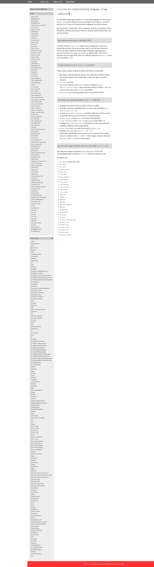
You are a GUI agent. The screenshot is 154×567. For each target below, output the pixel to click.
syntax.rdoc (34, 178)
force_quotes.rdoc (36, 93)
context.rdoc (34, 36)
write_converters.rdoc (37, 97)
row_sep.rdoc (35, 91)
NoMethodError (35, 407)
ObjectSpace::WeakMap (38, 418)
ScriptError (34, 490)
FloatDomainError (36, 326)
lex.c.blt (33, 225)
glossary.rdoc (35, 27)
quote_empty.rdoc (36, 95)
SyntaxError (34, 509)
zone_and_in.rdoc (36, 223)
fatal (32, 556)
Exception (34, 303)
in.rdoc (33, 206)
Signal (32, 494)
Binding (33, 250)
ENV (32, 265)
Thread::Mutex (35, 526)
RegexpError (34, 466)
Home (30, 2)
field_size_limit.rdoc (37, 110)
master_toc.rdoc (35, 55)
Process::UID (34, 432)
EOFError (34, 267)
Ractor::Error (34, 439)
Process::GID (34, 426)
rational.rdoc (34, 34)
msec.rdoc (34, 210)
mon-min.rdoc (35, 208)
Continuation (34, 260)
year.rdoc (33, 220)
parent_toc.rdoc (35, 59)
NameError (34, 396)
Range (32, 456)
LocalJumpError (35, 381)
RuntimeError (35, 488)
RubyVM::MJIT (35, 479)
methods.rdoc (35, 193)
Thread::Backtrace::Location (39, 522)
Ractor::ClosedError (36, 437)
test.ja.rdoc (34, 61)
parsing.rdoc (34, 135)
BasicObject (34, 248)
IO (31, 337)
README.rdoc (35, 19)
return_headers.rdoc (36, 121)
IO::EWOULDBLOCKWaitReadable (41, 358)
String (32, 502)
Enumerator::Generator (37, 292)
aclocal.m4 (34, 70)
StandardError (35, 498)
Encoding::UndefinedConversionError (42, 279)
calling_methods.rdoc (37, 182)
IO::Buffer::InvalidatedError (39, 345)
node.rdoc (34, 44)
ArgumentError (35, 243)
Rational (33, 460)
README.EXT (35, 65)
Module (33, 394)
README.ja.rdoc (36, 229)
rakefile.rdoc (34, 31)
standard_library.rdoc (37, 176)
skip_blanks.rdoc (36, 123)
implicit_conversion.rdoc (38, 152)
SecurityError (34, 492)
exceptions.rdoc (35, 189)
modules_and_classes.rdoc (38, 197)
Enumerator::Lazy (36, 294)
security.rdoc (34, 172)
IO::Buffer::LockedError (38, 347)
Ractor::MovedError (36, 443)
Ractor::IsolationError (37, 441)
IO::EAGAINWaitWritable (38, 352)
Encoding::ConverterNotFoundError (41, 275)
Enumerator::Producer (37, 296)
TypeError (34, 543)
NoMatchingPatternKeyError (39, 403)
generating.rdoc (35, 133)
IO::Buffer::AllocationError (39, 343)
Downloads (70, 2)
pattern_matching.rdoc (37, 199)
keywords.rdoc (35, 155)
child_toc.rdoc (35, 48)
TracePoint (34, 539)
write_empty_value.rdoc (38, 99)
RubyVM (33, 471)
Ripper (33, 469)
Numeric (33, 411)
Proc (32, 422)
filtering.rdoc (35, 131)
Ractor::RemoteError (37, 447)
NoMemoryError (35, 405)
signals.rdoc (34, 174)
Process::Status (35, 428)
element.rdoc (34, 42)
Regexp (33, 464)
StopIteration (34, 500)
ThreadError (34, 532)
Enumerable (34, 284)
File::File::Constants (36, 316)
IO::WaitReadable (36, 362)
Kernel (33, 375)
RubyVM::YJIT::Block (37, 483)
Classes (37, 9)
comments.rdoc (35, 184)
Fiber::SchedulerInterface (38, 309)
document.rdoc (35, 40)
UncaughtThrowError (37, 547)
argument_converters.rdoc (38, 161)
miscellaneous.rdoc (36, 195)
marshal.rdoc (34, 159)
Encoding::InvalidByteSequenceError (41, 277)
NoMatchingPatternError (38, 401)
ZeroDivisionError (36, 554)
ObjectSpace (34, 415)
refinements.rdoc (36, 203)
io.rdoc (33, 84)
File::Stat (33, 320)
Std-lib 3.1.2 (57, 2)
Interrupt (33, 373)
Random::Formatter (36, 454)
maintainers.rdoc (36, 157)
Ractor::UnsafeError (36, 449)
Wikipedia (70, 24)
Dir (32, 262)
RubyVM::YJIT (35, 481)
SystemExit (34, 513)
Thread (33, 517)
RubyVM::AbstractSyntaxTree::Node (41, 475)
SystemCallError (35, 511)
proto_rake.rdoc (35, 29)
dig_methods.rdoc (36, 140)
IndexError (34, 369)
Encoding (33, 269)
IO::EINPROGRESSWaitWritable (40, 356)
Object (33, 413)
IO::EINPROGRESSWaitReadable (40, 354)
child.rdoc (34, 38)
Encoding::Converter (37, 273)
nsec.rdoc (34, 212)
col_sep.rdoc (34, 87)
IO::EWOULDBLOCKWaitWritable (41, 360)
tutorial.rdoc (34, 167)
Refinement (34, 462)
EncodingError (35, 282)
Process (33, 424)
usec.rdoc (34, 218)
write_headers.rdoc (36, 101)
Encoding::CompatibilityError (39, 271)
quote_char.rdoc (35, 89)
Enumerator (34, 286)
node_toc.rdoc (35, 57)
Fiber (32, 307)
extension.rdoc (35, 148)
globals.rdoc (34, 150)
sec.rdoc (33, 214)
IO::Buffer (34, 339)
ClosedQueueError (36, 254)
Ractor (33, 435)
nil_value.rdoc (35, 118)
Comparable (34, 256)
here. (122, 564)
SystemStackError (36, 515)
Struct (32, 505)
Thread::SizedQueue (36, 530)
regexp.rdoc (34, 169)
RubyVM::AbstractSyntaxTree (39, 473)
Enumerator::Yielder (36, 299)
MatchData (34, 386)
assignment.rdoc (35, 180)
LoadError (34, 379)
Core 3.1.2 (44, 2)
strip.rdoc (34, 127)
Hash (32, 335)
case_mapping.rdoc (36, 80)
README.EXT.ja (36, 68)
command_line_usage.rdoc (38, 25)
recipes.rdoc (34, 138)
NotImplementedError (37, 409)
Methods (44, 9)
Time (32, 537)
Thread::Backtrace (36, 520)
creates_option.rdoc (36, 163)
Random (33, 452)
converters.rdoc (35, 106)
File (32, 313)
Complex (33, 258)
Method (33, 392)
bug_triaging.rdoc (36, 78)
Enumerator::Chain (36, 290)
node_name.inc (35, 227)
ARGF (33, 241)
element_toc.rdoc (36, 53)
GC (32, 330)
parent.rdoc (34, 46)
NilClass (33, 398)
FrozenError (34, 328)
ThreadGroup (34, 534)
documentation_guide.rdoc (38, 142)
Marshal (33, 384)
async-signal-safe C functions (91, 151)
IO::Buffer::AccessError (38, 341)
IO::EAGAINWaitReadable (38, 350)
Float (32, 324)
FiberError (34, 311)
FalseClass (34, 305)
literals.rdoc (34, 191)
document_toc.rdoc (36, 51)
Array (32, 246)
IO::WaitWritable (36, 364)
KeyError (33, 377)
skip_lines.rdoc (35, 125)
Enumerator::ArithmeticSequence (40, 288)
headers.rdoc (34, 114)
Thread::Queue (35, 528)
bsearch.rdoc (34, 76)
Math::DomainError (36, 390)
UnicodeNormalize (36, 549)
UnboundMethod (35, 545)
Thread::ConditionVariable (38, 524)
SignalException (35, 496)
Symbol (33, 507)
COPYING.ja (35, 63)
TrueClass (34, 541)
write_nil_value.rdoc (37, 104)
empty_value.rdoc (36, 108)
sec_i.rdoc (34, 216)
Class (32, 252)
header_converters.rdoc (37, 112)
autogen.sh (34, 72)
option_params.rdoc (36, 165)
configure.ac (34, 74)
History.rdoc (34, 16)
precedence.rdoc (35, 201)
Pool (32, 420)
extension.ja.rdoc (36, 146)
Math (32, 388)
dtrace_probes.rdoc (36, 144)
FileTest (33, 322)
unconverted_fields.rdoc (38, 129)
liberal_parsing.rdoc (36, 116)
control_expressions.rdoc (38, 186)
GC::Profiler (34, 333)
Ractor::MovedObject (37, 445)
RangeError (34, 458)
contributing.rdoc (36, 82)
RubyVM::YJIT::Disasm (38, 485)
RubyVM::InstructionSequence (40, 477)
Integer (33, 371)
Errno (32, 301)
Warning (33, 551)
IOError (33, 367)
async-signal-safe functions (78, 53)
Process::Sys (34, 430)
